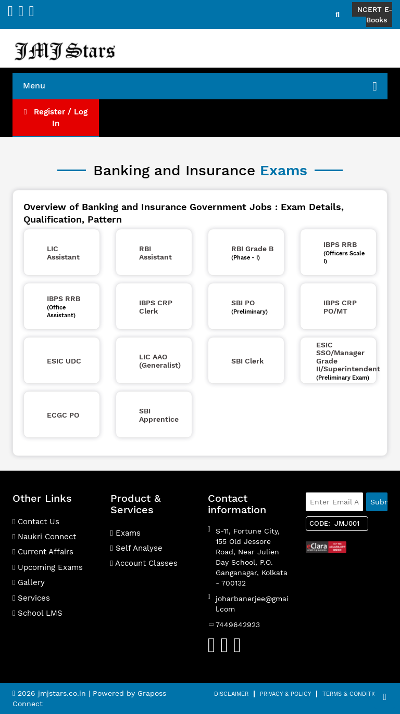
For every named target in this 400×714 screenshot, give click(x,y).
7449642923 (238, 624)
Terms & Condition (351, 694)
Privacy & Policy (285, 694)
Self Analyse (136, 548)
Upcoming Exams (47, 567)
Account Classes (144, 563)
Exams (125, 533)
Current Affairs (42, 551)
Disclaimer (231, 694)
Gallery (28, 582)
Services (31, 598)
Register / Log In (55, 117)
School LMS (37, 613)
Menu (200, 86)
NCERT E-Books (374, 14)
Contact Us (35, 521)
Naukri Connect (44, 536)
